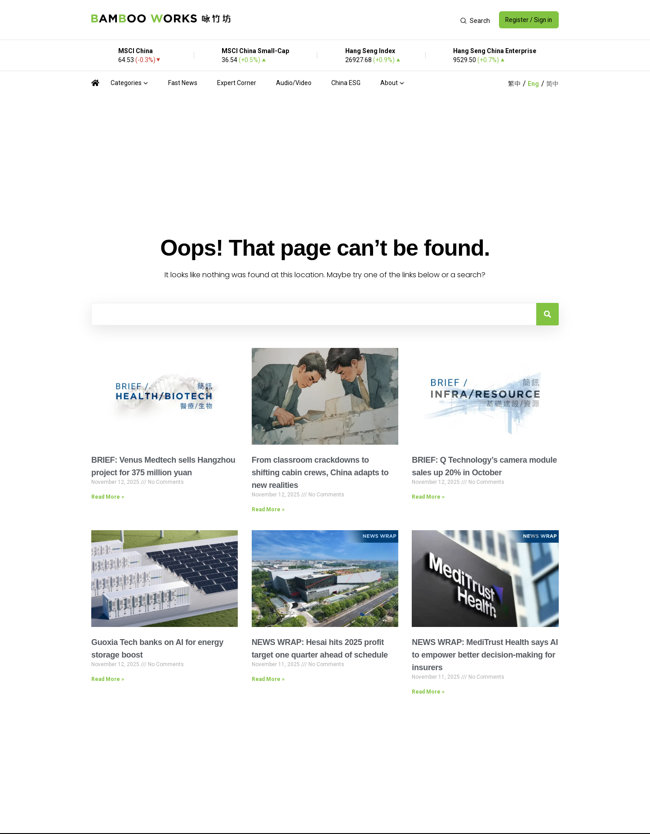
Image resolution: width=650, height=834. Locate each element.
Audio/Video (294, 82)
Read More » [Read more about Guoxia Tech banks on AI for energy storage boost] (107, 679)
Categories (126, 82)
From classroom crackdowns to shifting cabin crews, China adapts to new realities (320, 472)
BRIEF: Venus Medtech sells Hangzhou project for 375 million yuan (163, 466)
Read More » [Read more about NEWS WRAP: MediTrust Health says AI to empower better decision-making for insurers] (428, 692)
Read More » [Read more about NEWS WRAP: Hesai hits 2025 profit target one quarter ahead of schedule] (268, 679)
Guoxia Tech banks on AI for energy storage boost (157, 648)
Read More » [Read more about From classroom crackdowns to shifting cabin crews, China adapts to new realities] (268, 509)
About (389, 82)
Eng (533, 83)
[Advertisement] (344, 19)
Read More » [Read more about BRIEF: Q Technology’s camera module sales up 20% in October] (428, 497)
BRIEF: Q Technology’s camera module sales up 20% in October (484, 466)
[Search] (547, 314)
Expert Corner (236, 82)
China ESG (346, 82)
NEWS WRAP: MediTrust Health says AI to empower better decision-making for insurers (485, 655)
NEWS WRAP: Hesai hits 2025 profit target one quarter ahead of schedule (320, 648)
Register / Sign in (528, 19)
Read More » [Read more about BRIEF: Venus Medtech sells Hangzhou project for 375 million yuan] (107, 497)
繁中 (514, 83)
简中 (552, 83)
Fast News (182, 82)
